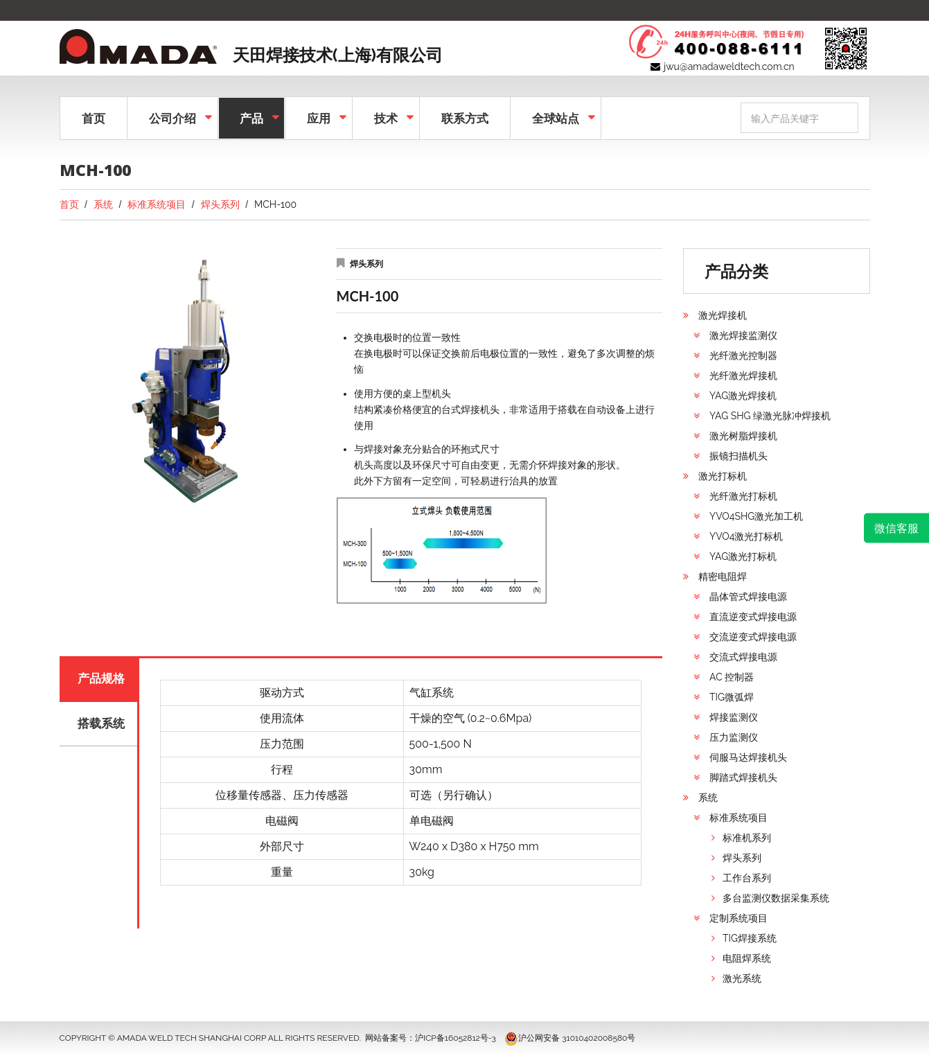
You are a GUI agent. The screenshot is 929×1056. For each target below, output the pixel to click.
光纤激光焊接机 (743, 375)
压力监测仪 (733, 737)
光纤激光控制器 (743, 355)
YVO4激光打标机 (746, 536)
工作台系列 (747, 877)
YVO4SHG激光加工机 (756, 516)
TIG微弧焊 (731, 697)
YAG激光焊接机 (743, 395)
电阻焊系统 (747, 958)
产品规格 (102, 680)
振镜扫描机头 (738, 455)
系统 (103, 204)
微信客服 (896, 528)
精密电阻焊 (722, 576)
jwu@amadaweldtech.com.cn (729, 66)
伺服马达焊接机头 (748, 757)
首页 (93, 118)
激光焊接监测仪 (743, 335)
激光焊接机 (722, 315)
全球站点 (554, 116)
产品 (250, 116)
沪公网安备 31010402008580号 (569, 1038)
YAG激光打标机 (743, 556)
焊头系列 (220, 204)
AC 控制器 (731, 677)
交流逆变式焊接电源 (753, 636)
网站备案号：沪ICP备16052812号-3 (430, 1038)
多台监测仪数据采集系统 (776, 898)
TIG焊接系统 (750, 938)
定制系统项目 (738, 918)
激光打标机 (722, 476)
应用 (317, 116)
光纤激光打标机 (743, 496)
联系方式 (464, 118)
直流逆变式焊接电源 (753, 616)
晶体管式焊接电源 (748, 596)
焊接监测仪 (733, 717)
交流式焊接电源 (743, 656)
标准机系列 (747, 837)
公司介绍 (171, 116)
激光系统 (742, 978)
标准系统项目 (156, 204)
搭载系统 (102, 727)
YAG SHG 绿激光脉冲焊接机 (770, 415)
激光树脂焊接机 (743, 435)
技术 (384, 116)
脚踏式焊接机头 (743, 777)
